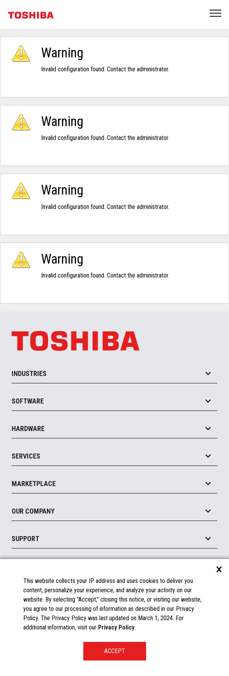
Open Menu (216, 13)
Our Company (33, 511)
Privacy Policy (116, 627)
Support (25, 539)
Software (28, 401)
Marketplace (34, 483)
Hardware (28, 428)
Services (26, 456)
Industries (29, 373)
